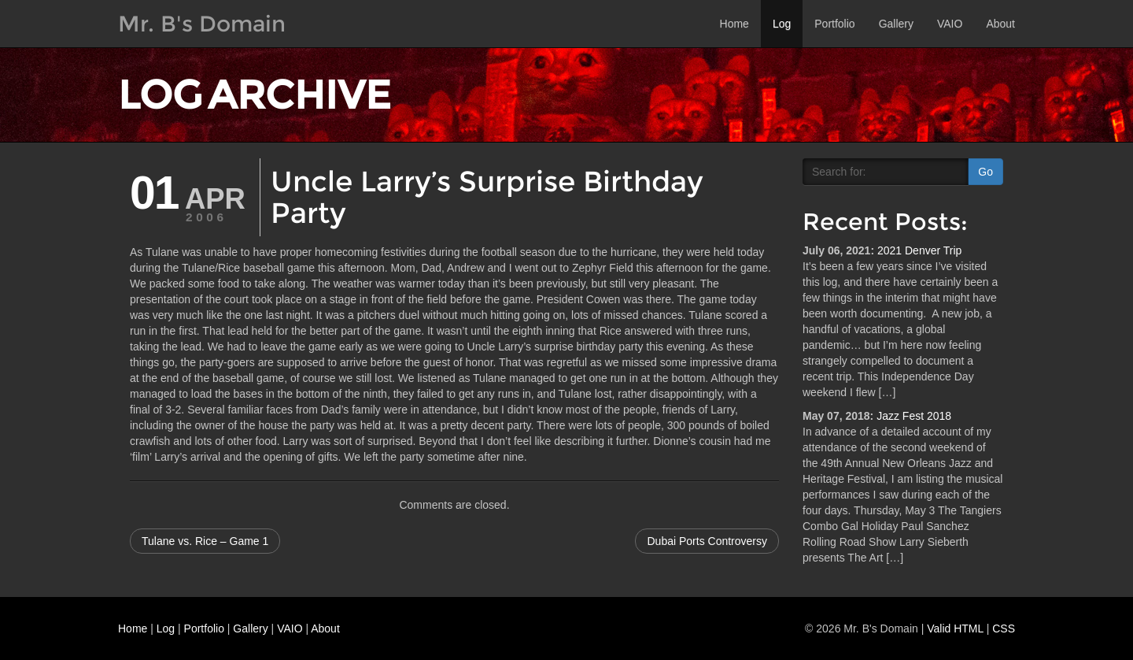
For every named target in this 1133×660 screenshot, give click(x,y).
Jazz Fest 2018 (914, 416)
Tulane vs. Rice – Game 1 (205, 541)
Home (734, 23)
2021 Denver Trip (919, 250)
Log (782, 23)
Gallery (896, 23)
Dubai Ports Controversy (707, 541)
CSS (1003, 628)
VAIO (949, 23)
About (1000, 23)
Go (985, 171)
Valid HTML (955, 628)
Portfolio (834, 23)
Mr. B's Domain (202, 23)
